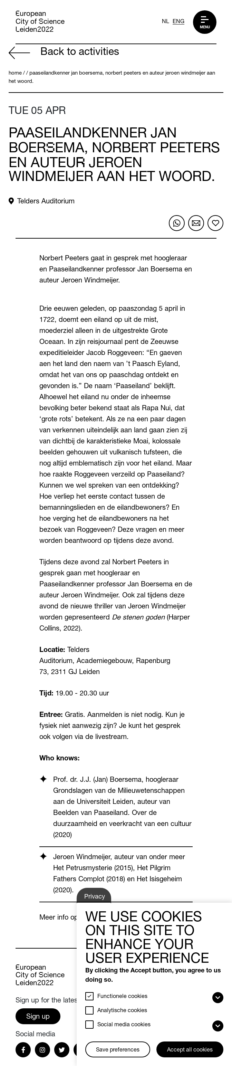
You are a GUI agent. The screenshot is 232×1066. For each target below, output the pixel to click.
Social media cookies (124, 1025)
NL (165, 22)
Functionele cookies (122, 997)
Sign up (38, 1017)
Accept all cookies (190, 1050)
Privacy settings (97, 898)
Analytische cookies (122, 1011)
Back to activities (64, 53)
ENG (178, 22)
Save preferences (117, 1050)
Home (15, 73)
